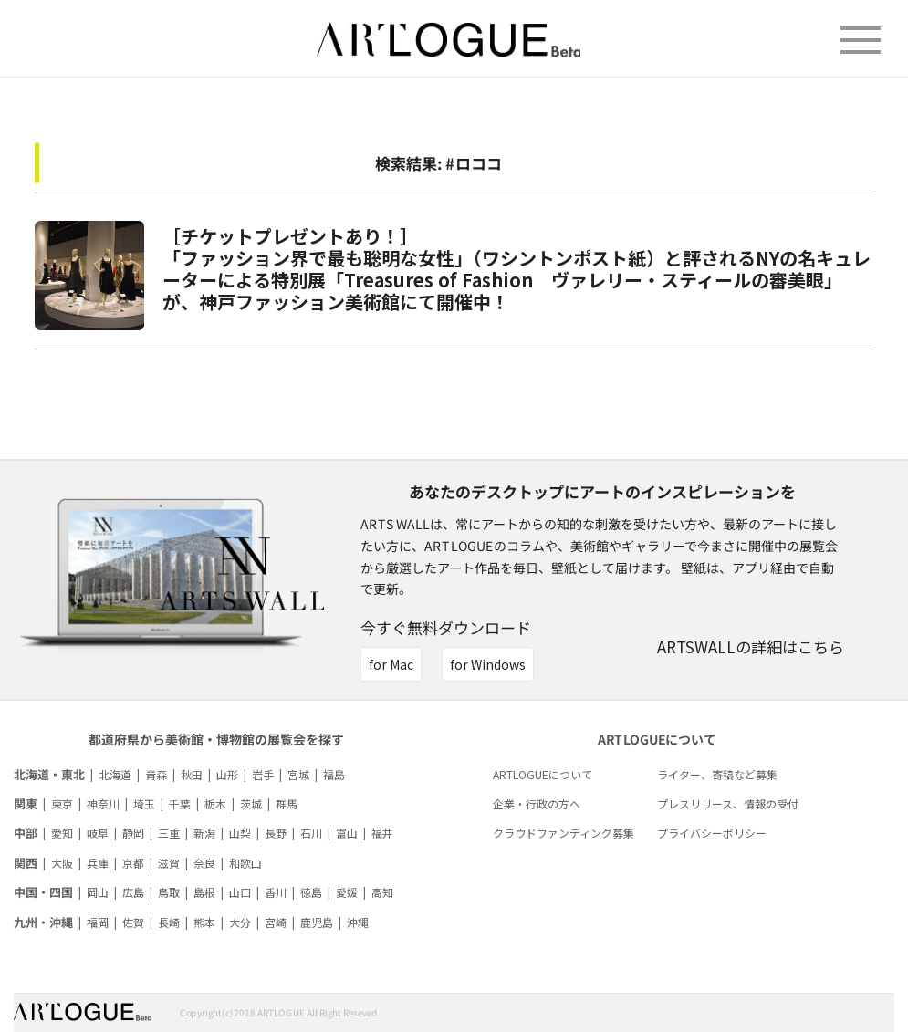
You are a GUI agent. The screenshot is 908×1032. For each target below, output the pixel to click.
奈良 (204, 862)
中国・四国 (43, 892)
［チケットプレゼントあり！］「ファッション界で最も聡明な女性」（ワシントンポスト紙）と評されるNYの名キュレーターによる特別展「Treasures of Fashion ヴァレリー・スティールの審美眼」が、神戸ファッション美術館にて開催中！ (516, 269)
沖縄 (358, 922)
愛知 (62, 832)
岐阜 (98, 832)
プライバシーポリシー (712, 832)
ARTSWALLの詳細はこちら (750, 646)
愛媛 (347, 892)
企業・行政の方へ (536, 803)
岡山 (98, 892)
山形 (227, 774)
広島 (133, 892)
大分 (240, 922)
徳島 (311, 892)
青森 (156, 774)
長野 (276, 832)
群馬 (286, 803)
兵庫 (98, 862)
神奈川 (103, 803)
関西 (25, 862)
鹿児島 (316, 922)
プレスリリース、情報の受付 (727, 803)
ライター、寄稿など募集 (717, 774)
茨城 (251, 803)
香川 (276, 892)
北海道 (115, 774)
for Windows (488, 664)
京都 (133, 862)
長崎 (169, 922)
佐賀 (133, 922)
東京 (62, 803)
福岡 (98, 922)
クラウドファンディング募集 (563, 832)
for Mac (391, 664)
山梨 (240, 832)
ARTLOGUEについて (542, 774)
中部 (25, 832)
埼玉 (144, 803)
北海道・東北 (49, 774)
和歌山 (245, 862)
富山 (347, 832)
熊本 (204, 922)
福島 (334, 774)
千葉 (180, 803)
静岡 (133, 832)
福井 (382, 832)
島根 (204, 892)
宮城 (298, 774)
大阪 (62, 862)
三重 (169, 832)
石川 (311, 832)
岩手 (263, 774)
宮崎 (276, 922)
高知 (382, 892)
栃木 (215, 803)
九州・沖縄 (43, 922)
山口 (240, 892)
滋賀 (169, 862)
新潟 (204, 832)
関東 (25, 803)
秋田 (192, 774)
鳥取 (169, 892)
